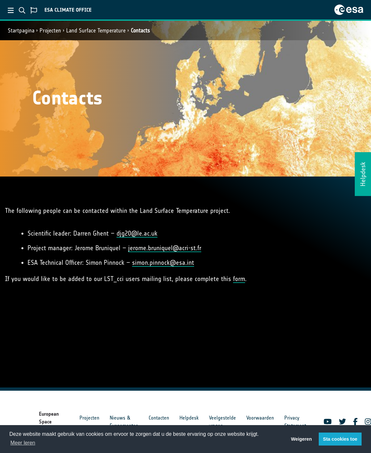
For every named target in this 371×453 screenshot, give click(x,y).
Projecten (50, 30)
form (239, 279)
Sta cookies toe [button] (340, 439)
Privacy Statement (295, 422)
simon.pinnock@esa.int (163, 262)
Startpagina (21, 30)
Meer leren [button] (22, 443)
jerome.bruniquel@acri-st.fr (164, 248)
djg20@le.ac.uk (137, 233)
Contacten (159, 418)
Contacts (140, 30)
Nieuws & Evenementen (124, 422)
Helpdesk (189, 418)
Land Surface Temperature (96, 30)
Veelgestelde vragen (222, 422)
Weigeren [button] (301, 439)
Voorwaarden (260, 418)
